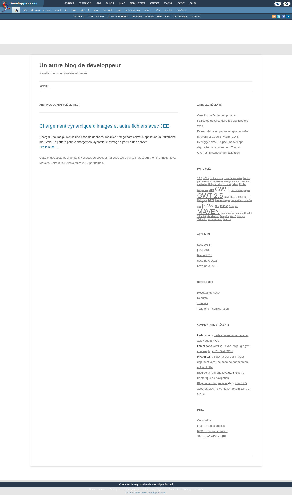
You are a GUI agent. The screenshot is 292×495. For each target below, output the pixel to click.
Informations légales (153, 489)
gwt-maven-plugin (240, 190)
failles (235, 184)
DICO (167, 16)
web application (222, 219)
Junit (231, 206)
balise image (135, 157)
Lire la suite (48, 147)
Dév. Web (107, 10)
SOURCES (137, 16)
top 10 (233, 216)
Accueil (45, 86)
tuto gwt (241, 216)
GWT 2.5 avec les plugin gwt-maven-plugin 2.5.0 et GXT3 (223, 389)
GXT (240, 197)
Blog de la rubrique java (212, 372)
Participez (115, 489)
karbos (98, 163)
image (164, 157)
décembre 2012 (207, 260)
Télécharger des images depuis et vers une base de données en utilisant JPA (222, 362)
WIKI (159, 16)
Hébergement (131, 489)
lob (236, 206)
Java (96, 10)
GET (147, 157)
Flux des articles (211, 425)
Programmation (132, 10)
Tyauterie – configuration (213, 308)
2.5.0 (199, 178)
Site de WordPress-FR (211, 436)
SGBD (147, 10)
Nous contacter (97, 489)
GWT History (231, 197)
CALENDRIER (180, 16)
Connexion (204, 420)
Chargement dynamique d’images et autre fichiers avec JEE (104, 126)
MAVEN (208, 211)
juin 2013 (203, 250)
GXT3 (247, 197)
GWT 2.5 (210, 195)
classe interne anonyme (221, 181)
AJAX (206, 178)
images (226, 200)
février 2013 (204, 255)
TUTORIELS (79, 16)
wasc (211, 219)
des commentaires (212, 431)
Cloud (58, 10)
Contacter (124, 484)
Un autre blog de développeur (80, 65)
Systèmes (181, 10)
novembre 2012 (207, 266)
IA (66, 10)
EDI (118, 10)
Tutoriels (202, 303)
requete (44, 163)
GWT (222, 189)
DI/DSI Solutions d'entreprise (36, 10)
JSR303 (224, 206)
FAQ (91, 16)
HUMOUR (195, 16)
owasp (224, 213)
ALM (74, 10)
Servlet (55, 163)
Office (157, 10)
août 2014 (203, 244)
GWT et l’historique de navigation (218, 152)
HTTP (155, 157)
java (173, 157)
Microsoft (85, 10)
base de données (233, 178)
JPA (217, 206)
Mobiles (168, 10)
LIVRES (100, 16)
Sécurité (201, 216)
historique (202, 200)
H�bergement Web (192, 489)
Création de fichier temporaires (217, 115)
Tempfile (224, 216)
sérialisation (213, 216)
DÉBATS (149, 16)
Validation (202, 219)
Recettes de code (91, 157)
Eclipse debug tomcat (219, 184)
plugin (231, 213)
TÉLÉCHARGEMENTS (117, 16)
